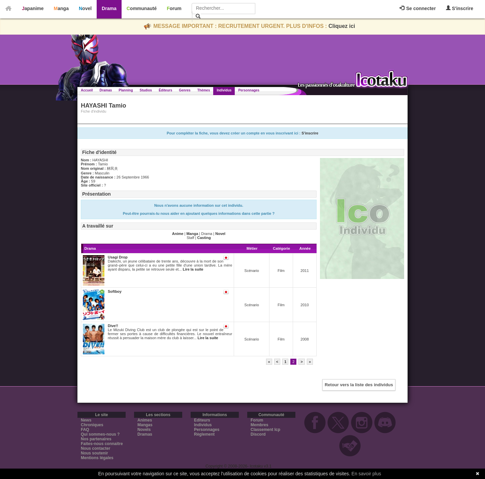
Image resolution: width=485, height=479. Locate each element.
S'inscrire (459, 8)
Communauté (142, 8)
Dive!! (113, 326)
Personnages (248, 90)
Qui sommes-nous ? (100, 434)
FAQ (85, 429)
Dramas (106, 90)
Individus (224, 90)
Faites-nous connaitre (102, 443)
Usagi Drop (118, 257)
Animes (144, 420)
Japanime (33, 8)
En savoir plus (366, 473)
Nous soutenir (94, 453)
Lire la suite (193, 269)
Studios (146, 90)
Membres (259, 425)
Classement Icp (265, 429)
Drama (109, 8)
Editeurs (202, 420)
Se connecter (417, 8)
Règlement (204, 434)
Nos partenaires (96, 439)
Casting (204, 238)
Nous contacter (95, 448)
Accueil (87, 90)
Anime (178, 234)
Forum (174, 8)
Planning (126, 90)
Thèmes (203, 90)
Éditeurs (165, 90)
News (86, 420)
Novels (144, 429)
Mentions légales (97, 457)
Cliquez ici (341, 26)
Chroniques (92, 425)
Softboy (115, 291)
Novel (85, 8)
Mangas (145, 425)
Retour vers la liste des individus (359, 384)
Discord (258, 434)
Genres (184, 90)
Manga (61, 8)
